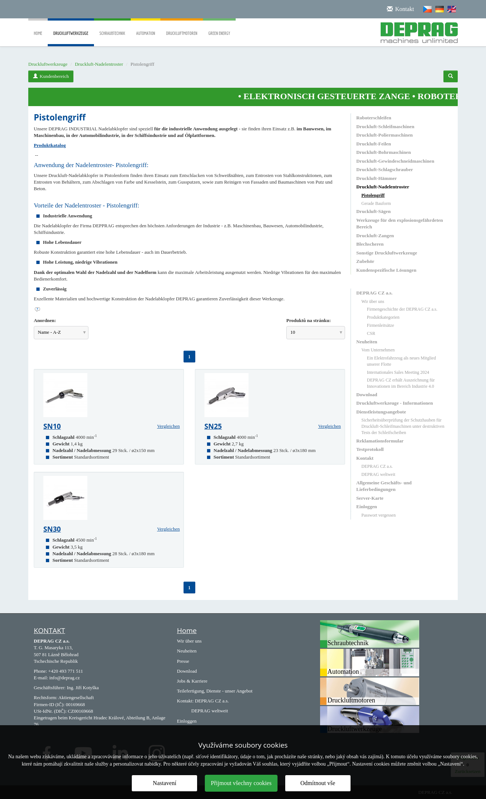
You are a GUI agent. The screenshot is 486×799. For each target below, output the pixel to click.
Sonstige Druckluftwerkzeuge (386, 253)
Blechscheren (370, 244)
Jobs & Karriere (192, 681)
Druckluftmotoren (181, 28)
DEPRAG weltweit (378, 474)
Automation (145, 28)
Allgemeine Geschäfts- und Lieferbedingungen (384, 486)
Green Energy (219, 28)
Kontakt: (185, 701)
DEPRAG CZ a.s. (374, 293)
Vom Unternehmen (378, 349)
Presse (183, 661)
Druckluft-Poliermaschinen (384, 135)
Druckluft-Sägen (373, 211)
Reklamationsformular (380, 441)
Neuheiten (366, 341)
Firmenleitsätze (380, 325)
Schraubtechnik (112, 28)
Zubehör (365, 261)
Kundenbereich (51, 76)
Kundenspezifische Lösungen (386, 270)
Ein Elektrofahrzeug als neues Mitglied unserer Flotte (401, 361)
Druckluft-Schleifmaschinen (385, 126)
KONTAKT (49, 630)
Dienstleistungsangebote (381, 412)
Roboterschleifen (373, 117)
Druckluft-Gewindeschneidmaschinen (395, 161)
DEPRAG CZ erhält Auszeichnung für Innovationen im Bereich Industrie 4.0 (401, 383)
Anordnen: (45, 320)
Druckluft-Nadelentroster (99, 64)
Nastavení (164, 783)
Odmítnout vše (317, 783)
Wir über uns (373, 301)
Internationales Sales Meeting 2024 (398, 372)
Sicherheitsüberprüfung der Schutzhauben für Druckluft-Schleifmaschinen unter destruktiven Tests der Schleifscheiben (403, 426)
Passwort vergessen (379, 515)
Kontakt (365, 458)
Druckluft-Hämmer (376, 178)
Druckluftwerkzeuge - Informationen (394, 403)
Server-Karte (370, 498)
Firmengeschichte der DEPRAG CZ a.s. (402, 309)
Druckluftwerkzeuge (71, 38)
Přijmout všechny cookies (241, 783)
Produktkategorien (383, 317)
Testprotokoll (370, 449)
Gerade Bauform (376, 203)
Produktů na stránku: (308, 320)
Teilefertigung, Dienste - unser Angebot (215, 691)
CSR (371, 333)
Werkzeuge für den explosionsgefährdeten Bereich (399, 223)
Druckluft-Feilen (373, 144)
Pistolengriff (373, 195)
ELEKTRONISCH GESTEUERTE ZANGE (338, 96)
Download (366, 394)
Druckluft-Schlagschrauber (384, 169)
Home (38, 28)
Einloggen (366, 506)
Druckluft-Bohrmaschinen (383, 152)
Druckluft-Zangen (375, 235)
